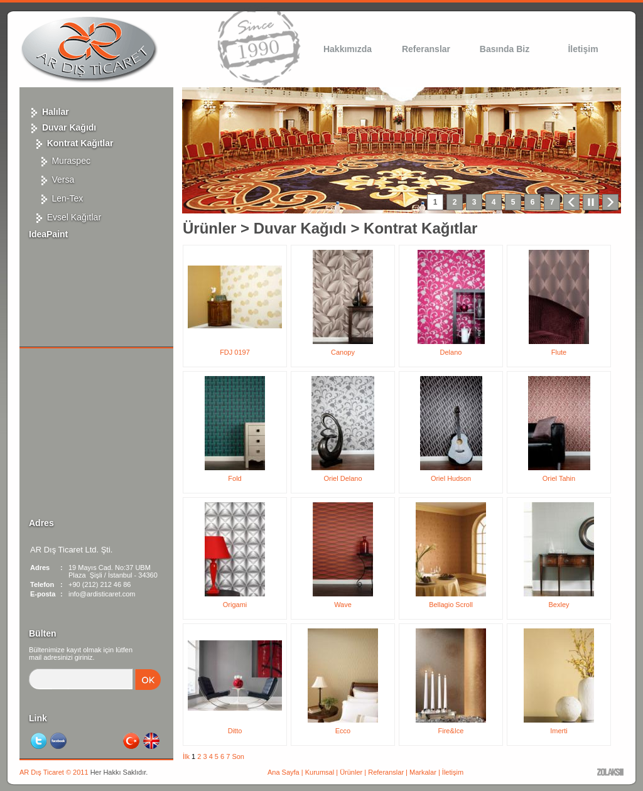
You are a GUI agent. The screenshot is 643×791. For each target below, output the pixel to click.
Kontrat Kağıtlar (71, 143)
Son (238, 756)
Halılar (49, 112)
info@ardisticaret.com (102, 594)
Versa (51, 180)
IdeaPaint (48, 234)
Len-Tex (56, 198)
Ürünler (209, 228)
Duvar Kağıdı (62, 127)
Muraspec (59, 161)
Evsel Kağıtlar (65, 217)
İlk (186, 756)
